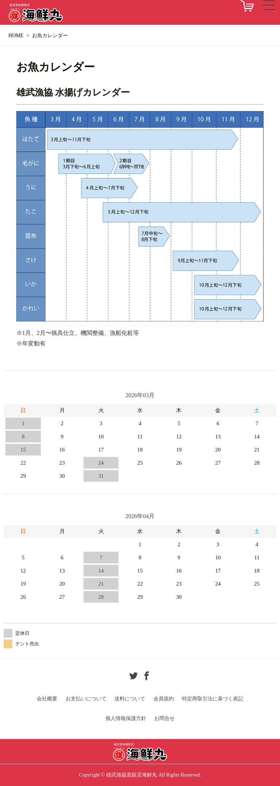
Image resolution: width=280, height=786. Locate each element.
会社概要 (47, 698)
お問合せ (164, 718)
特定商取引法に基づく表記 (212, 698)
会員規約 (163, 698)
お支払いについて (86, 698)
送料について (129, 698)
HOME (15, 35)
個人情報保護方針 (125, 718)
